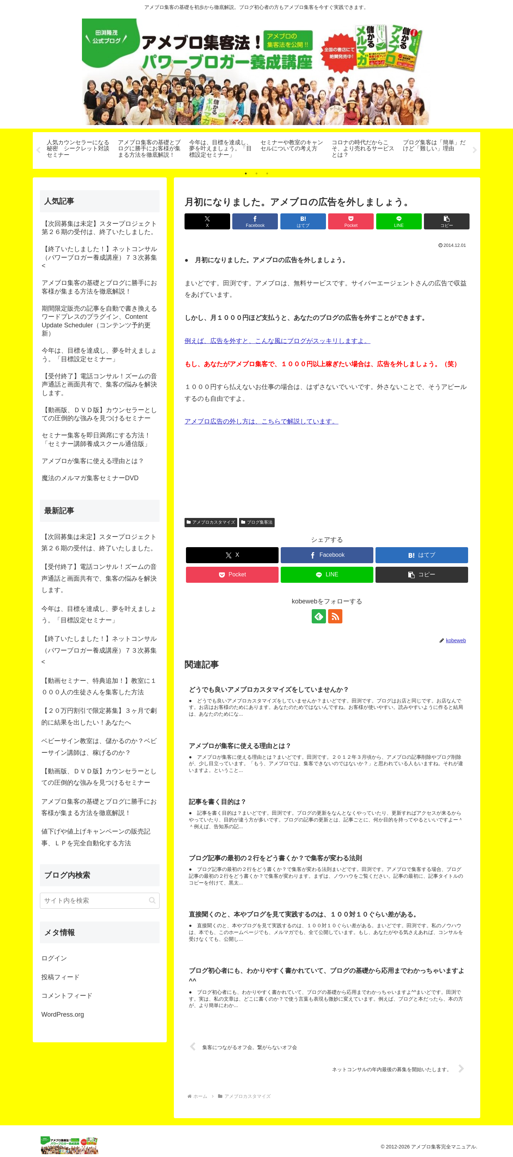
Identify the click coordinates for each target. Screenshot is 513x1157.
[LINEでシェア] (399, 221)
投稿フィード (60, 977)
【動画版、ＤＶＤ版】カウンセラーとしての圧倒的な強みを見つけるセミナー (99, 777)
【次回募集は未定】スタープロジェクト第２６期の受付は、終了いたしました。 (99, 542)
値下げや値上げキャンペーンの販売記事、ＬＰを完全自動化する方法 (95, 837)
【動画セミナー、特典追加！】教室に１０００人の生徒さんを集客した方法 (99, 686)
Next (474, 150)
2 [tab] (256, 173)
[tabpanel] (78, 149)
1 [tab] (245, 173)
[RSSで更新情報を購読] (335, 616)
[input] (100, 901)
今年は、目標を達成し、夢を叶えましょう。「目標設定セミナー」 (99, 614)
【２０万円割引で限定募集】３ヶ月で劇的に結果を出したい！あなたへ (99, 716)
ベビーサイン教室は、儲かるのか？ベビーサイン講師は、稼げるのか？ (99, 746)
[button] (447, 221)
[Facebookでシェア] (255, 221)
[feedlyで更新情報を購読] (319, 616)
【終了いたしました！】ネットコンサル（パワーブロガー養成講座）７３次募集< (99, 650)
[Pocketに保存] (351, 221)
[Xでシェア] (207, 221)
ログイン (54, 958)
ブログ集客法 (257, 522)
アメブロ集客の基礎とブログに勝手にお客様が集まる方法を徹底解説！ (99, 807)
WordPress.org (62, 1014)
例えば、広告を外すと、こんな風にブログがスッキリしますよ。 (277, 340)
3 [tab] (267, 173)
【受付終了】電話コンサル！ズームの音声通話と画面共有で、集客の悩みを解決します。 (99, 578)
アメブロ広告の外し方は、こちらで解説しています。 (261, 421)
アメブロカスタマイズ (211, 522)
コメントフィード (67, 995)
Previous (38, 150)
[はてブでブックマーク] (303, 221)
